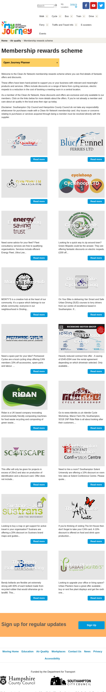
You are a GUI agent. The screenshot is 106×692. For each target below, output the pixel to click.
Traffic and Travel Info (62, 25)
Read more (39, 159)
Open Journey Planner (16, 62)
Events (42, 33)
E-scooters (86, 25)
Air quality (15, 41)
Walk (41, 16)
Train (78, 16)
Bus (67, 16)
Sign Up (91, 625)
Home (4, 41)
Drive (91, 16)
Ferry (41, 25)
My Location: (65, 5)
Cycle (54, 16)
